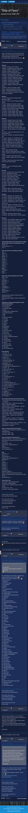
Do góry (3, 798)
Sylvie (20, 26)
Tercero (8, 533)
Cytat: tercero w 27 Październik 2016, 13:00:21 (13, 747)
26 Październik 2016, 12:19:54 (7, 518)
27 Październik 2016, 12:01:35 (7, 538)
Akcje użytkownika (22, 41)
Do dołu (3, 41)
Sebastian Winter (11, 511)
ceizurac (8, 45)
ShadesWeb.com (17, 811)
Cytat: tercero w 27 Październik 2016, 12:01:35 (13, 563)
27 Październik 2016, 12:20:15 (7, 558)
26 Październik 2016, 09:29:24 (7, 50)
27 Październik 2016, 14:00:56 (7, 743)
